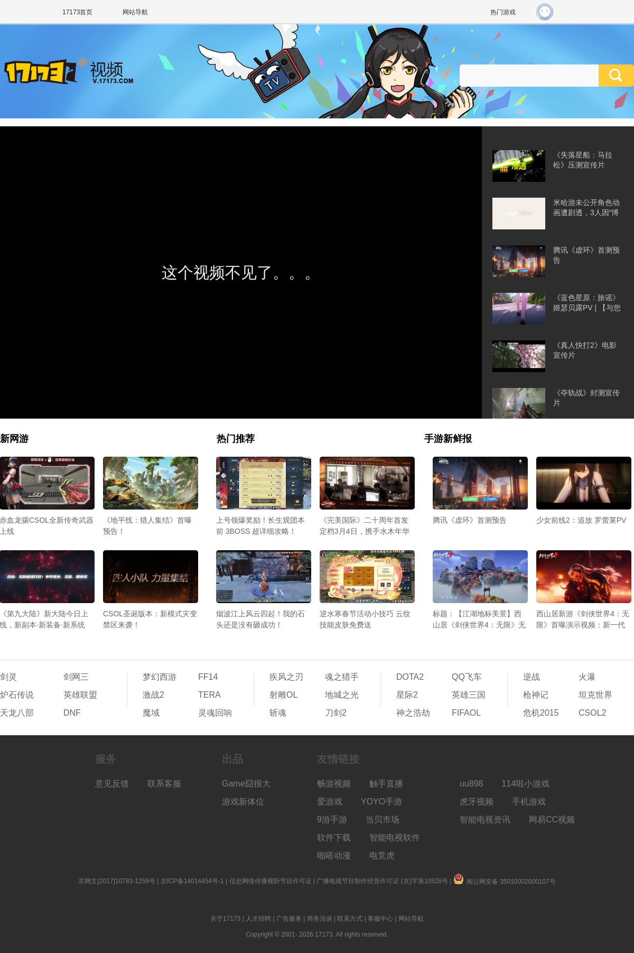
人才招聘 (258, 918)
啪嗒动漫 (334, 855)
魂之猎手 (342, 676)
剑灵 (8, 676)
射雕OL (283, 694)
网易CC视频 (552, 819)
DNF (72, 712)
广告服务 (289, 918)
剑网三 (76, 676)
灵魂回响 (215, 712)
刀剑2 (336, 712)
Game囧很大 (246, 783)
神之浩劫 (413, 712)
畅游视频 (334, 783)
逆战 (531, 676)
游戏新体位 (243, 801)
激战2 (153, 694)
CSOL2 (592, 712)
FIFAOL (466, 712)
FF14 (208, 676)
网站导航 (135, 12)
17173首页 (77, 12)
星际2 (407, 694)
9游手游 (332, 819)
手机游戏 (529, 801)
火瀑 (587, 676)
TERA (209, 694)
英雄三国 (469, 694)
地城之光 (342, 694)
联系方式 (349, 918)
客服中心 (380, 918)
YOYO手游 (381, 801)
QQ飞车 (467, 676)
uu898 (471, 783)
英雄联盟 (80, 694)
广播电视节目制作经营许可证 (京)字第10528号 (382, 881)
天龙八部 (17, 712)
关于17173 (225, 918)
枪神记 (535, 694)
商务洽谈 (319, 918)
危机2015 (541, 712)
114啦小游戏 (526, 783)
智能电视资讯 (485, 819)
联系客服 (164, 783)
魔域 (151, 712)
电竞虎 (382, 855)
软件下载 (334, 837)
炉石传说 (17, 694)
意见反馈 (112, 783)
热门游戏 (503, 12)
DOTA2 (410, 676)
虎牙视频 (476, 801)
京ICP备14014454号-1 (192, 881)
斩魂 (277, 712)
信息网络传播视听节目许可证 (270, 881)
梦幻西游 (159, 676)
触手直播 (386, 783)
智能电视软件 (394, 837)
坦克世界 (595, 694)
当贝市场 (382, 819)
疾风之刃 (286, 676)
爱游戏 (329, 801)
